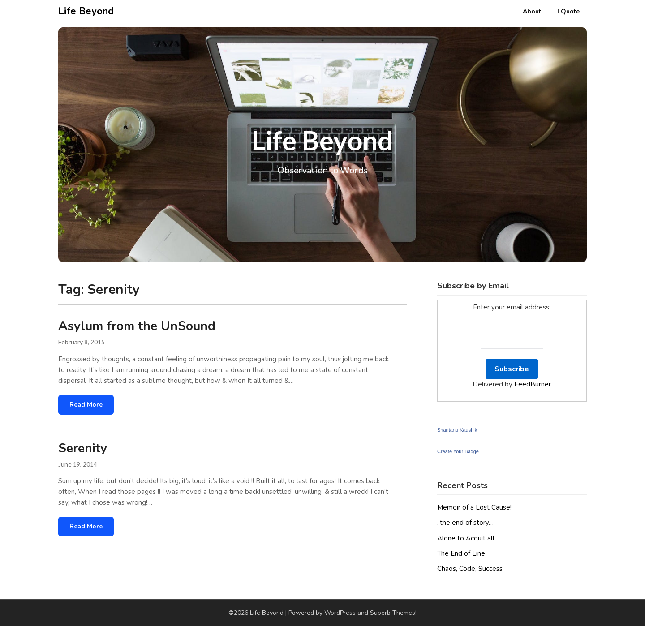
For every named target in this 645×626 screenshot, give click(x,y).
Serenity (82, 448)
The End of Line (461, 553)
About (532, 11)
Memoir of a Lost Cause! (474, 507)
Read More (86, 404)
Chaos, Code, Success (470, 568)
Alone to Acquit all (465, 538)
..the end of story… (465, 522)
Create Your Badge (458, 451)
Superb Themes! (393, 613)
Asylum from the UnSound (136, 325)
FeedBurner (532, 384)
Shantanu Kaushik (457, 430)
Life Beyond (86, 11)
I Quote (568, 11)
